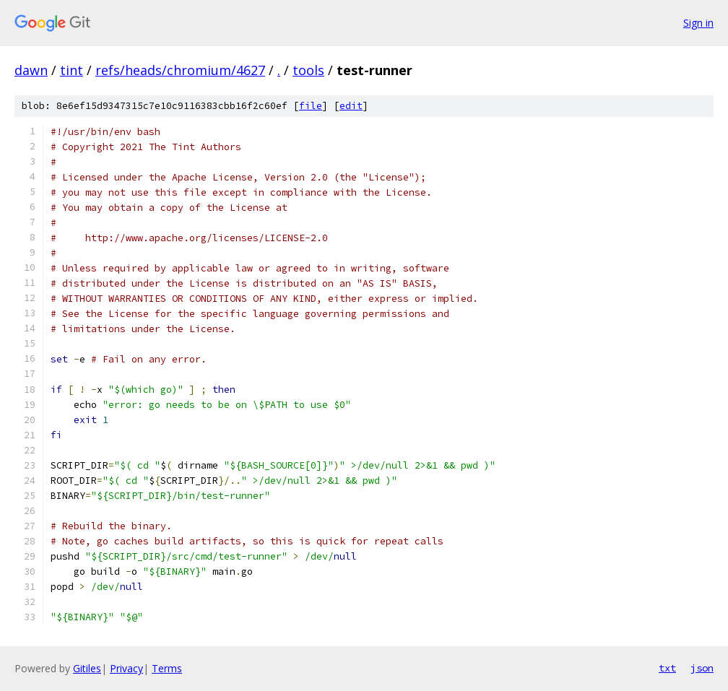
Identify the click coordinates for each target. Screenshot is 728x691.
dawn (31, 70)
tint (71, 70)
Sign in (698, 23)
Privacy (126, 668)
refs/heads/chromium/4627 (180, 70)
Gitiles (87, 668)
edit (351, 106)
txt (667, 667)
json (702, 667)
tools (308, 70)
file (310, 106)
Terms (167, 668)
